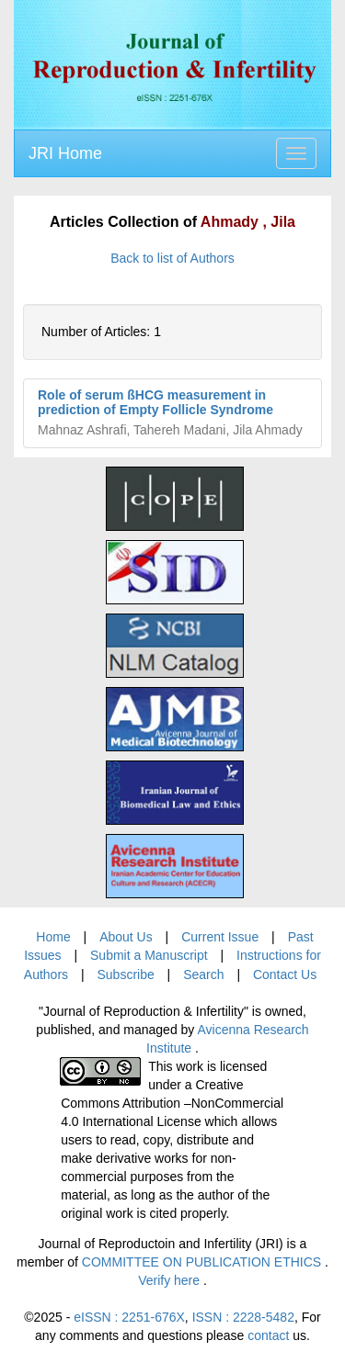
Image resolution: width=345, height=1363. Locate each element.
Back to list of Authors (172, 258)
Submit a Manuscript (149, 955)
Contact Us (284, 974)
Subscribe (125, 974)
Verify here (170, 1280)
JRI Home (65, 153)
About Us (126, 936)
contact (268, 1335)
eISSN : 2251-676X (129, 1317)
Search (203, 974)
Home (53, 936)
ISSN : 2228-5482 (243, 1317)
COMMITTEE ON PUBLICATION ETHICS (203, 1262)
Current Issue (220, 936)
